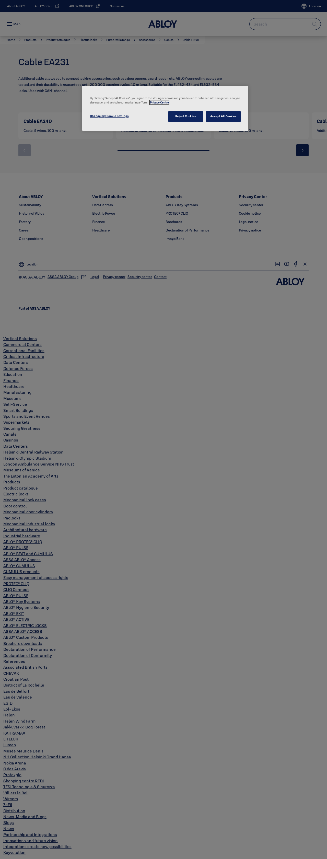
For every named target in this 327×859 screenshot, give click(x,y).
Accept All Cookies (223, 116)
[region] (165, 108)
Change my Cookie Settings (109, 116)
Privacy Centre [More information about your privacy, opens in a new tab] (159, 102)
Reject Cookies (185, 116)
